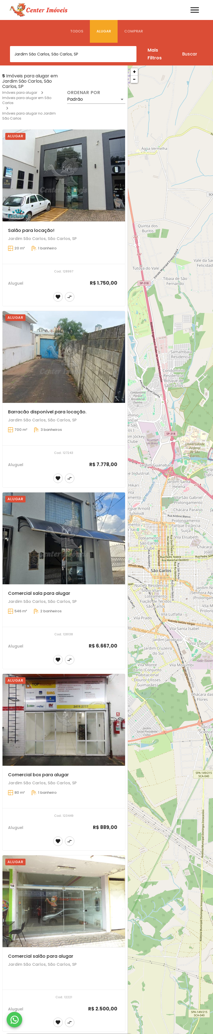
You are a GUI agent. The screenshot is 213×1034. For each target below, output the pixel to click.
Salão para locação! (31, 230)
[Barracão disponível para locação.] (63, 357)
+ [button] (134, 71)
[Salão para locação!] (63, 176)
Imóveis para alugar (19, 92)
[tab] (77, 31)
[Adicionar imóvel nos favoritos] (58, 297)
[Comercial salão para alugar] (63, 901)
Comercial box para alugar (38, 775)
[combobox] (73, 54)
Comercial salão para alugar (40, 956)
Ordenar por (83, 92)
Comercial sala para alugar (39, 593)
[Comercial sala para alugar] (63, 538)
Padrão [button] (75, 99)
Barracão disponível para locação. (47, 412)
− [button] (134, 79)
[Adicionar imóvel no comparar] (69, 297)
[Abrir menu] (195, 10)
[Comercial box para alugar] (63, 720)
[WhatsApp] (14, 1019)
